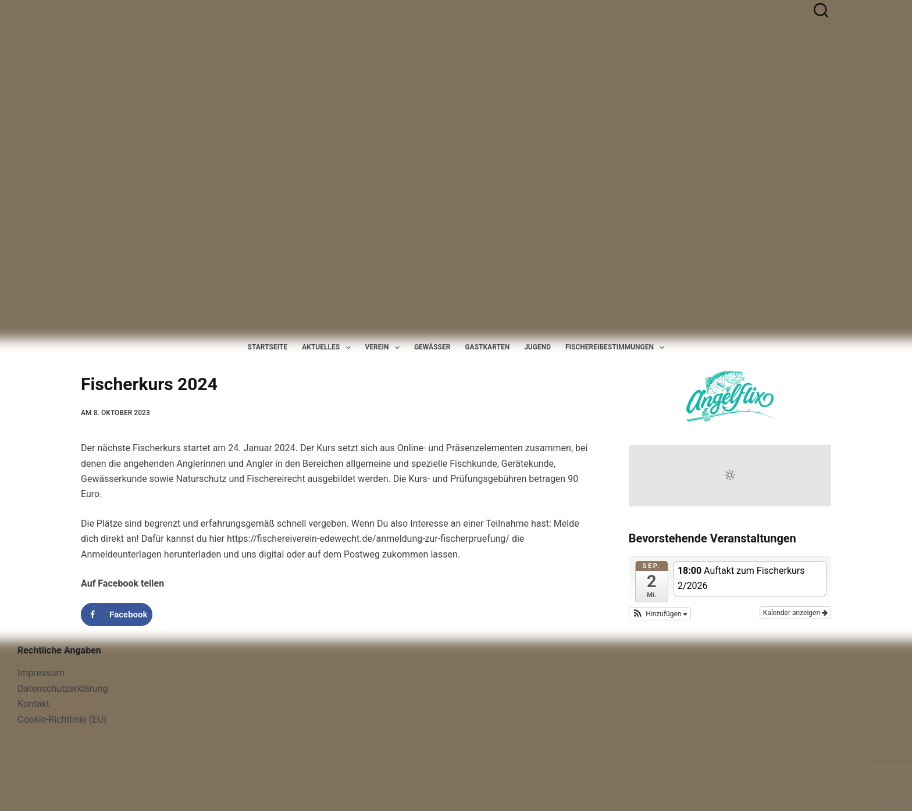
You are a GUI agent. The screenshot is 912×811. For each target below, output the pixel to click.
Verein (384, 348)
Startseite (268, 347)
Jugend (537, 347)
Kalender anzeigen (795, 613)
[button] (660, 614)
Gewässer (432, 347)
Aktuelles (328, 348)
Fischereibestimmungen (617, 348)
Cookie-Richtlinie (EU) (61, 719)
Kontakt (33, 703)
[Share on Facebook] (116, 614)
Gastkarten (487, 347)
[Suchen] (821, 10)
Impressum (41, 672)
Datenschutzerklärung (62, 688)
